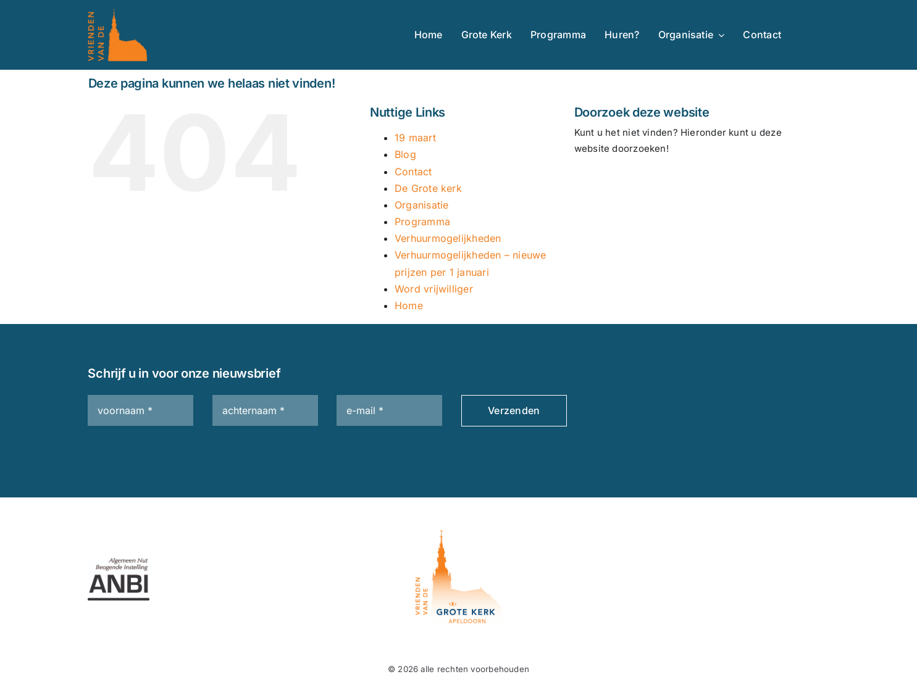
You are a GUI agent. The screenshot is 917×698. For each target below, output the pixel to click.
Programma (422, 221)
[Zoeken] (589, 183)
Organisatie (421, 205)
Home (409, 305)
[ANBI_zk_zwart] (118, 562)
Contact (413, 171)
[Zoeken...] (691, 183)
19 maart (415, 137)
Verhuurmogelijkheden (448, 238)
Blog (405, 154)
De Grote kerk (428, 188)
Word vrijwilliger (434, 289)
